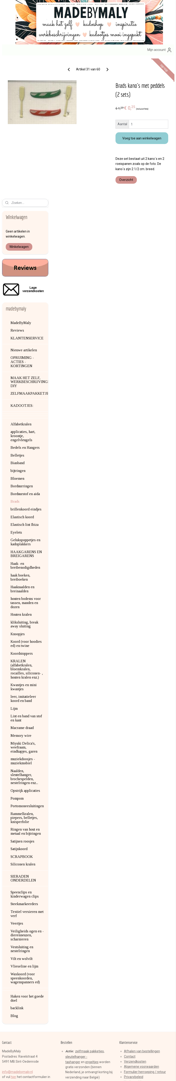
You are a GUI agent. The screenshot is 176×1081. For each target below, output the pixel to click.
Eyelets (16, 392)
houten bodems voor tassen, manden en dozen (26, 463)
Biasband (18, 323)
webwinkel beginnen (96, 1072)
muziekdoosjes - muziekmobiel (23, 621)
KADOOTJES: (22, 265)
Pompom (17, 658)
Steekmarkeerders (24, 764)
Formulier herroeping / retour (145, 932)
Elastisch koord (22, 377)
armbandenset (82, 953)
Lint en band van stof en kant (26, 578)
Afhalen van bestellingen (142, 911)
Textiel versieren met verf (27, 774)
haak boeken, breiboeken (20, 437)
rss (80, 1072)
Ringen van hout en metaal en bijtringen (26, 691)
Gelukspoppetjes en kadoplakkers (25, 402)
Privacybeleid (133, 937)
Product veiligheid (137, 947)
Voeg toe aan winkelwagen (150, 140)
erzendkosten (136, 921)
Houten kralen (21, 475)
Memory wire (21, 596)
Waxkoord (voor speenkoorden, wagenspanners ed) (25, 838)
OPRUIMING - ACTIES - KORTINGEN (22, 222)
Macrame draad (22, 588)
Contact (129, 916)
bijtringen (18, 331)
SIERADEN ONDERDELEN (23, 738)
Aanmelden (72, 1022)
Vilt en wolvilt (22, 819)
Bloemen (17, 339)
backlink (17, 868)
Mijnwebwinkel (135, 1072)
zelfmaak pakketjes (89, 911)
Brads (15, 361)
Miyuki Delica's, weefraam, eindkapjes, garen (24, 607)
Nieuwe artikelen (24, 210)
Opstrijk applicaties (25, 651)
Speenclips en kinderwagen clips (25, 754)
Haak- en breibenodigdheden (25, 426)
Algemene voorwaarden (141, 927)
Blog (14, 876)
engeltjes (92, 922)
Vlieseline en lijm (24, 826)
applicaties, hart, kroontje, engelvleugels (23, 296)
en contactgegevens (34, 947)
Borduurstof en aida (25, 354)
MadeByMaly (21, 183)
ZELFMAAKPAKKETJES (29, 253)
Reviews (17, 190)
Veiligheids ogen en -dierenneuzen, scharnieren (27, 795)
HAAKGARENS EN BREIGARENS (26, 414)
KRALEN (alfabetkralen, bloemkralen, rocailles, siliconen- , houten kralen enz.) (27, 529)
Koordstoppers (22, 514)
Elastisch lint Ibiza (24, 385)
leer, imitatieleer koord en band (23, 559)
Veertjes (17, 783)
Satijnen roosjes (22, 701)
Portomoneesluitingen (27, 666)
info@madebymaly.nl (17, 932)
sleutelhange (74, 917)
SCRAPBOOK (22, 717)
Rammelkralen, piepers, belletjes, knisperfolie (24, 678)
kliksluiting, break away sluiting (24, 484)
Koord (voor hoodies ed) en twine (26, 504)
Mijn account (159, 50)
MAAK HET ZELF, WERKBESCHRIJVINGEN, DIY (29, 242)
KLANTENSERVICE (27, 198)
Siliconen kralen (23, 724)
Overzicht (144, 194)
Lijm (14, 569)
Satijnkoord (19, 709)
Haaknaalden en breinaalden (22, 449)
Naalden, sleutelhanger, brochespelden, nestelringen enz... (24, 637)
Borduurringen (22, 346)
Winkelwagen (19, 107)
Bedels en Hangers (25, 308)
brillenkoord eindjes (26, 369)
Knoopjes (18, 494)
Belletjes (17, 315)
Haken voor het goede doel (27, 858)
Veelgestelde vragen (139, 942)
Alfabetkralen (21, 284)
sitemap (71, 1072)
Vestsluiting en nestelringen (22, 809)
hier (13, 937)
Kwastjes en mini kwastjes (24, 547)
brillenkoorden (75, 958)
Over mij (13, 947)
